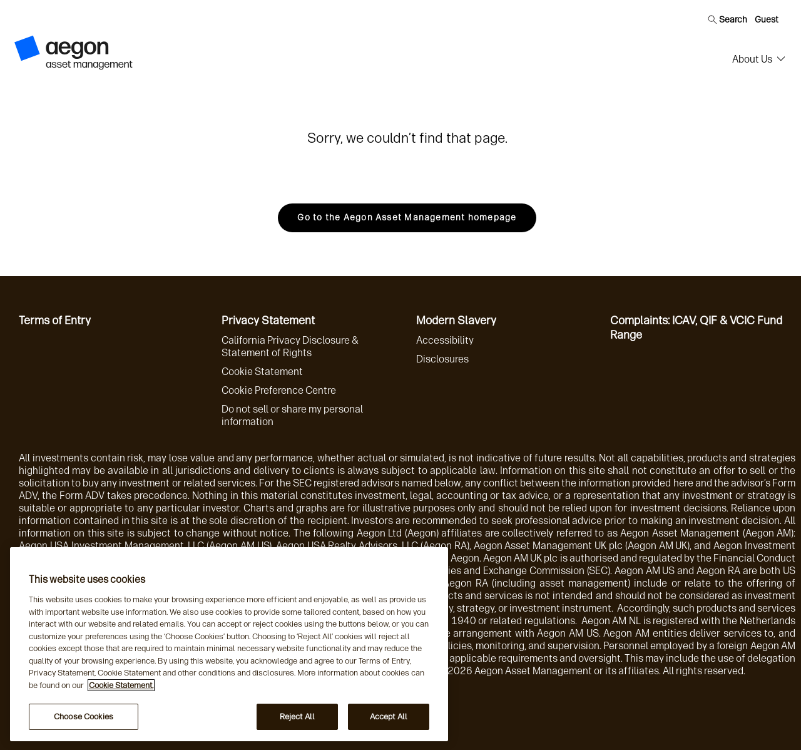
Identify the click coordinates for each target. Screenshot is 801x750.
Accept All (388, 716)
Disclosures (442, 359)
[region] (229, 644)
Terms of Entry (55, 320)
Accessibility (445, 340)
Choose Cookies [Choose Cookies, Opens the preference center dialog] (83, 716)
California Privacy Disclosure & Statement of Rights (290, 346)
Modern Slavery (456, 320)
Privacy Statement (268, 320)
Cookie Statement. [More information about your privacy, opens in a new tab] (121, 685)
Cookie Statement (262, 372)
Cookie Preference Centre (279, 390)
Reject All (297, 716)
